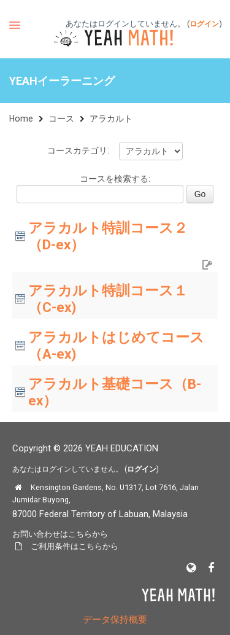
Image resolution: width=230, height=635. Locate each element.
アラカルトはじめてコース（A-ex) (116, 345)
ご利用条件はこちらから (74, 546)
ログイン (204, 24)
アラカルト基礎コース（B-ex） (114, 392)
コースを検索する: (115, 179)
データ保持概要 (115, 619)
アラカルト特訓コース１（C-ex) (108, 298)
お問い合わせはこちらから (60, 534)
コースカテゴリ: (78, 150)
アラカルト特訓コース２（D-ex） (108, 236)
